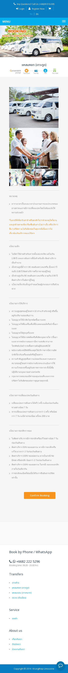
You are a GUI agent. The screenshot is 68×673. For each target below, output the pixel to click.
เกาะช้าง (15, 582)
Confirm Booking (39, 495)
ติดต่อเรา (16, 644)
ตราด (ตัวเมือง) (19, 597)
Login (20, 8)
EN (37, 14)
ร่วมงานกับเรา (18, 649)
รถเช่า (14, 618)
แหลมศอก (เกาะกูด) (20, 587)
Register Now (36, 8)
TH (31, 14)
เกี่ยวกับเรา (17, 639)
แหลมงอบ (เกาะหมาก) (21, 592)
